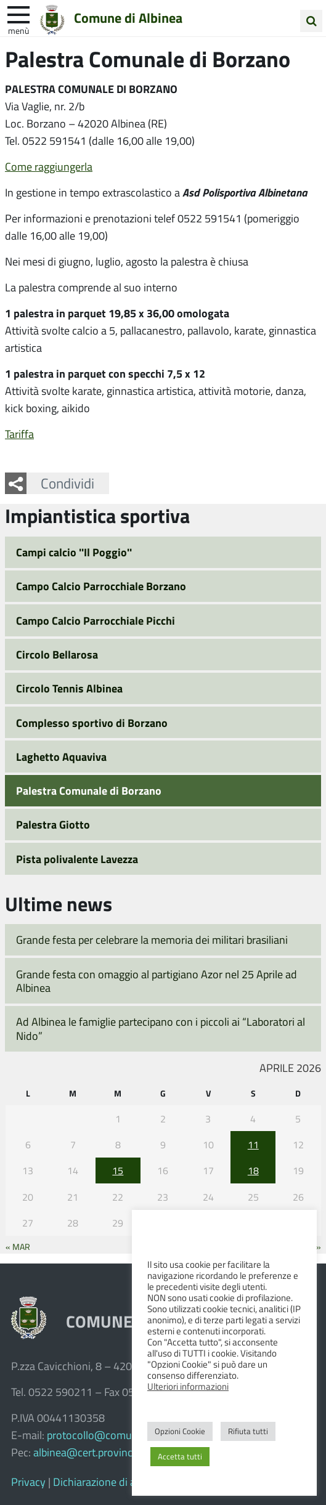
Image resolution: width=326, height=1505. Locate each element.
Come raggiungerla (48, 166)
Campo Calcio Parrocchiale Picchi (95, 620)
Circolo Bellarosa (57, 654)
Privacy (28, 1481)
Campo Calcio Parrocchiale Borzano (101, 586)
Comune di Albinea (128, 18)
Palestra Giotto (53, 824)
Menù (18, 30)
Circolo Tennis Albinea (69, 688)
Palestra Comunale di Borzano (88, 790)
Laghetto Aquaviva (61, 756)
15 (117, 1170)
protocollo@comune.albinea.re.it (123, 1434)
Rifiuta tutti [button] (248, 1431)
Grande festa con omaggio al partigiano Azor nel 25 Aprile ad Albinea (156, 981)
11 (253, 1144)
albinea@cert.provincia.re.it (97, 1452)
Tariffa (19, 433)
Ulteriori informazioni (188, 1386)
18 (253, 1170)
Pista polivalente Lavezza (77, 859)
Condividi (67, 483)
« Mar (18, 1246)
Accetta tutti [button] (180, 1456)
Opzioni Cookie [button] (180, 1431)
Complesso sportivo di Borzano (92, 723)
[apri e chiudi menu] (18, 13)
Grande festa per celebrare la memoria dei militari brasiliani (152, 939)
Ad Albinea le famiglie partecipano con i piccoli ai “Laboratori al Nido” (160, 1028)
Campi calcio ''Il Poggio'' (74, 552)
